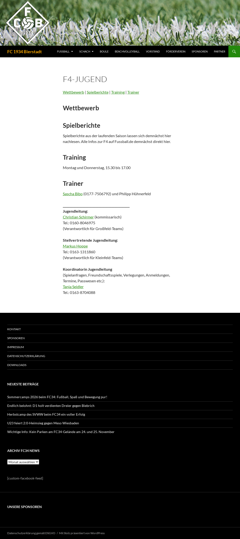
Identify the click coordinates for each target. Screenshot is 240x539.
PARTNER (219, 51)
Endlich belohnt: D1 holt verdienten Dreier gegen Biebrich (51, 406)
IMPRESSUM (15, 347)
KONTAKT (14, 329)
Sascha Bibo (73, 193)
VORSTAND (153, 51)
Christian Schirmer (78, 217)
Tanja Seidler (73, 286)
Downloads (16, 365)
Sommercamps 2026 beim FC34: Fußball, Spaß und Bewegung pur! (57, 397)
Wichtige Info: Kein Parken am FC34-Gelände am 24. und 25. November (61, 432)
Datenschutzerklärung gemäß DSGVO (31, 533)
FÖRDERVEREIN (175, 51)
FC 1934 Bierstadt (24, 51)
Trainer (133, 92)
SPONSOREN (200, 51)
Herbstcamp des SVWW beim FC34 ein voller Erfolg (46, 414)
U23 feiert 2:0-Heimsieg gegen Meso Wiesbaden (43, 423)
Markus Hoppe (75, 246)
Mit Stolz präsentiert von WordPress (82, 533)
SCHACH (84, 51)
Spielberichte (98, 92)
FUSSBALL (63, 51)
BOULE (104, 51)
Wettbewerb (73, 92)
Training (118, 92)
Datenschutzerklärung (26, 356)
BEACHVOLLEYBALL (127, 51)
